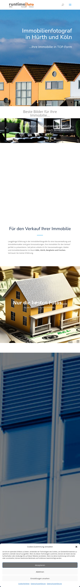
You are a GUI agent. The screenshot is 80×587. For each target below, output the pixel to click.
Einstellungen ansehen (40, 578)
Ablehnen (40, 572)
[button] (76, 547)
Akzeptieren (40, 565)
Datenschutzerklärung (38, 584)
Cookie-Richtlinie (23, 584)
